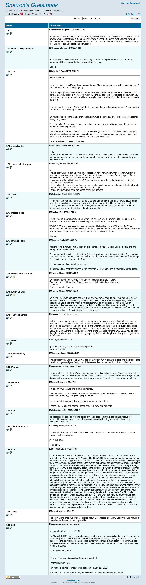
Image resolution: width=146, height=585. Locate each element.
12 (139, 14)
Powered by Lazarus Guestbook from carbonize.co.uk (73, 583)
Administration (73, 581)
